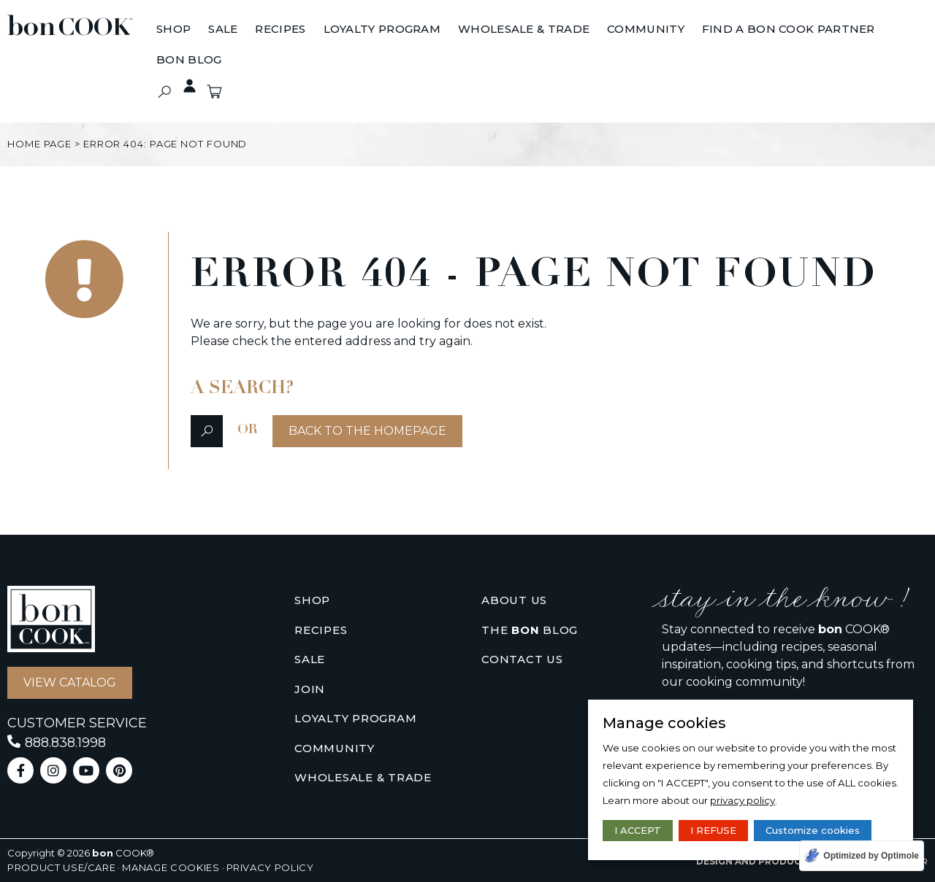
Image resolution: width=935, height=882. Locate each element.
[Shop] (173, 30)
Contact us (522, 659)
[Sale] (222, 30)
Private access (182, 86)
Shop (312, 600)
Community (334, 748)
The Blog (529, 630)
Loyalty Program (355, 718)
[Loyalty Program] (382, 30)
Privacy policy (270, 867)
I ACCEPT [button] (637, 830)
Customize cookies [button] (813, 830)
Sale (309, 659)
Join (309, 689)
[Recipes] (280, 30)
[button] (164, 91)
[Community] (645, 30)
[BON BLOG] (189, 60)
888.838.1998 (65, 743)
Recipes (320, 630)
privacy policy (742, 800)
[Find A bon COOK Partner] (788, 30)
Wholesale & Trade (363, 777)
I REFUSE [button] (713, 830)
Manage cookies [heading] (664, 723)
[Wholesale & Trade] (523, 30)
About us (514, 600)
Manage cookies (170, 867)
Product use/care (61, 867)
